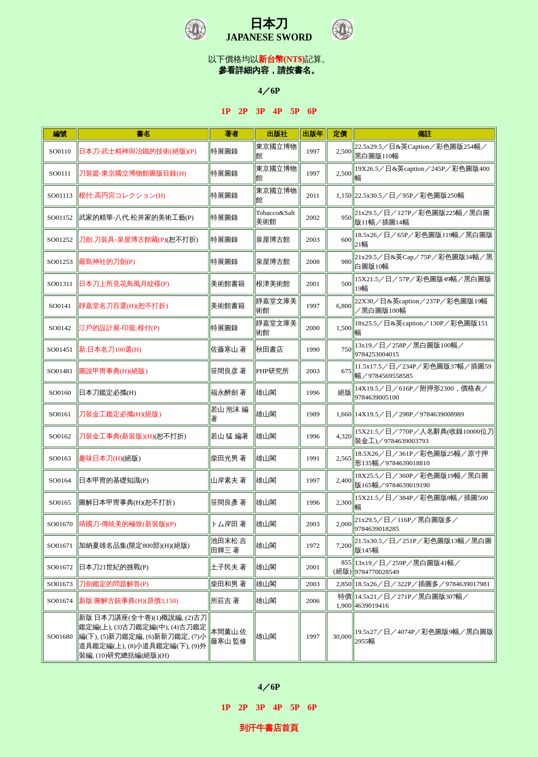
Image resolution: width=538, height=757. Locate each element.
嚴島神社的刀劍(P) (107, 261)
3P (260, 111)
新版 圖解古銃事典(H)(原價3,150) (128, 601)
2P (243, 111)
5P (294, 111)
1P (225, 111)
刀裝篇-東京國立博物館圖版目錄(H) (132, 173)
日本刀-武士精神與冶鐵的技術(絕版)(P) (137, 151)
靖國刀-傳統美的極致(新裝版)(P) (127, 524)
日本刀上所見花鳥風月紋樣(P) (124, 284)
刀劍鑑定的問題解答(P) (114, 584)
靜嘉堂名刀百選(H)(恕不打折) (123, 306)
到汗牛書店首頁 (269, 727)
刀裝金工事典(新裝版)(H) (116, 436)
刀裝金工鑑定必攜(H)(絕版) (120, 414)
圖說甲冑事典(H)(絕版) (113, 371)
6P (312, 111)
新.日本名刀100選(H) (110, 349)
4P (277, 111)
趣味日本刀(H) (100, 458)
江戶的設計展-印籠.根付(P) (119, 328)
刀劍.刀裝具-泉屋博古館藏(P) (122, 239)
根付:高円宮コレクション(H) (122, 195)
